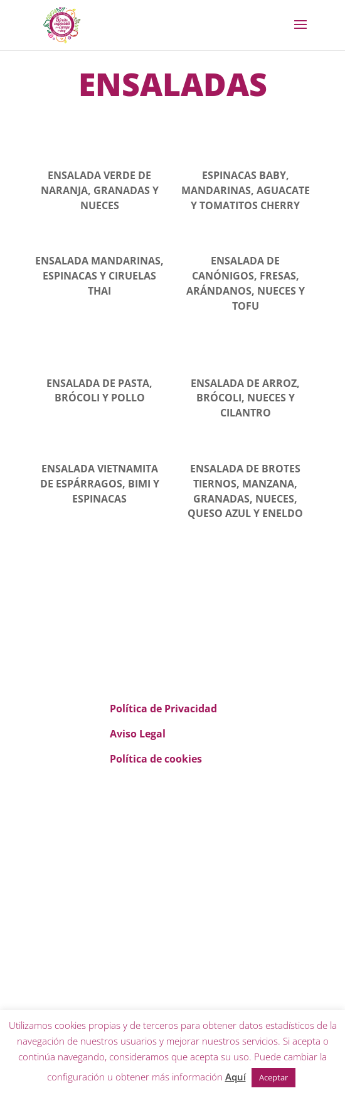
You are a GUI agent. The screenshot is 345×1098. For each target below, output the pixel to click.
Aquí (235, 1076)
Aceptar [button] (273, 1077)
